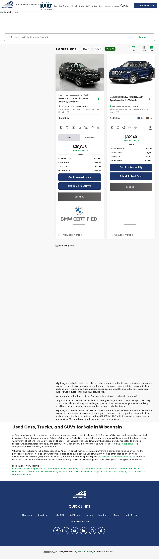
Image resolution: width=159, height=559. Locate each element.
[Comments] (150, 128)
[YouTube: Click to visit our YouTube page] (75, 530)
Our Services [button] (104, 6)
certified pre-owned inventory (117, 456)
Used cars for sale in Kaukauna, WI (100, 468)
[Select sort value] (135, 49)
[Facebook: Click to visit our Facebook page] (57, 530)
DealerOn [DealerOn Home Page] (81, 552)
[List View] (151, 49)
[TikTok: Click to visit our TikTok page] (101, 530)
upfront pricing (125, 443)
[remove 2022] (86, 49)
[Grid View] (143, 49)
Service (89, 515)
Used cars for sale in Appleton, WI (28, 468)
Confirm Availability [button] (79, 177)
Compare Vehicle (72, 235)
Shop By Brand (77, 6)
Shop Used (43, 515)
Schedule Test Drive (79, 186)
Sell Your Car (91, 6)
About (117, 515)
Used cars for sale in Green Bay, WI (64, 468)
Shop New (27, 515)
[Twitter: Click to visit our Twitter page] (66, 530)
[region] (79, 164)
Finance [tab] (90, 137)
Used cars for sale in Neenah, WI (114, 471)
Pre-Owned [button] (64, 6)
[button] (101, 73)
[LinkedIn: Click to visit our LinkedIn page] (83, 530)
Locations (116, 6)
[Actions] (98, 98)
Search (142, 37)
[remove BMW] (97, 49)
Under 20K (59, 515)
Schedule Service (145, 5)
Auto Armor (131, 515)
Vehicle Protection (79, 521)
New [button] (55, 6)
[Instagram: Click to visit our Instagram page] (92, 530)
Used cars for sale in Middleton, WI (79, 471)
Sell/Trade (75, 515)
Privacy (90, 552)
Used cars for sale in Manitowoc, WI (43, 471)
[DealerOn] (50, 551)
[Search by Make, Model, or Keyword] (75, 37)
